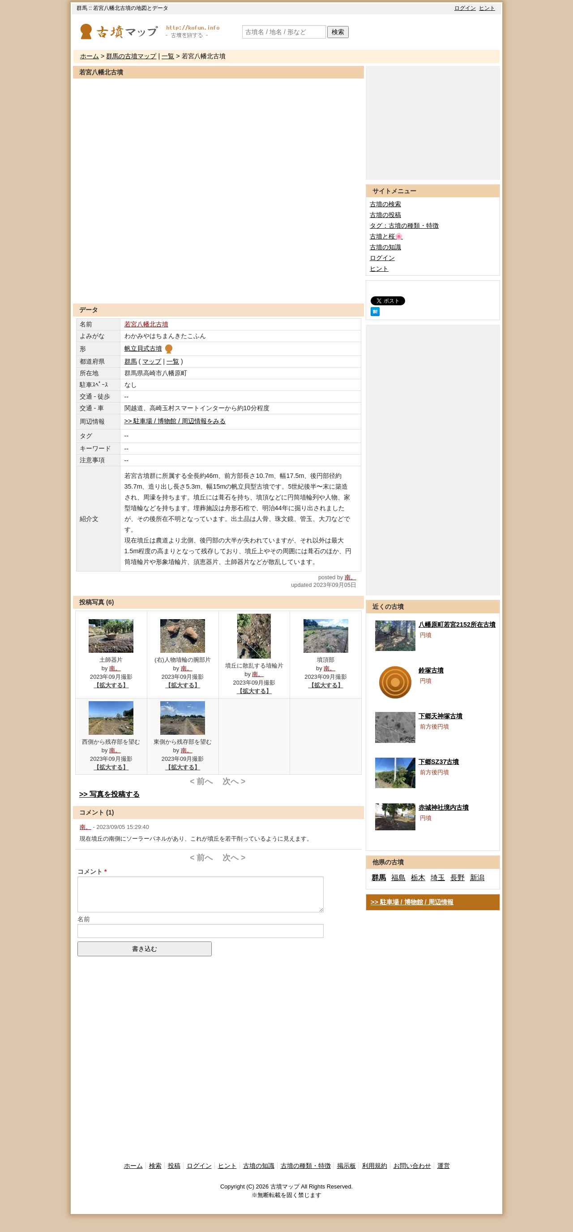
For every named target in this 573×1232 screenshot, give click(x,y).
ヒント (487, 8)
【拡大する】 (111, 685)
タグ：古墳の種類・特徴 (404, 225)
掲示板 (346, 1165)
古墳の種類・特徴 (306, 1165)
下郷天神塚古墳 (440, 716)
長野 (457, 877)
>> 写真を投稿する (109, 794)
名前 (83, 919)
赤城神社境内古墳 (444, 807)
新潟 (477, 877)
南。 (350, 577)
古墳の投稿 (385, 214)
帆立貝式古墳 (149, 348)
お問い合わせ (412, 1165)
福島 (398, 877)
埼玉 (438, 877)
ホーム (89, 56)
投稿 (174, 1165)
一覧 (168, 56)
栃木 (418, 877)
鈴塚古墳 (431, 670)
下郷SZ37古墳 (439, 761)
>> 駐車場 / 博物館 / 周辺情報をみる (175, 421)
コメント (90, 871)
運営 (443, 1165)
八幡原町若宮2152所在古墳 (457, 624)
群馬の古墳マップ (131, 56)
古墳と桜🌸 (386, 236)
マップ (151, 361)
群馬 (130, 361)
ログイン (465, 8)
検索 (338, 31)
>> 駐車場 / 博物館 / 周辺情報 (412, 902)
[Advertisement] (218, 281)
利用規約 (374, 1165)
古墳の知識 (385, 247)
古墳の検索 (385, 204)
